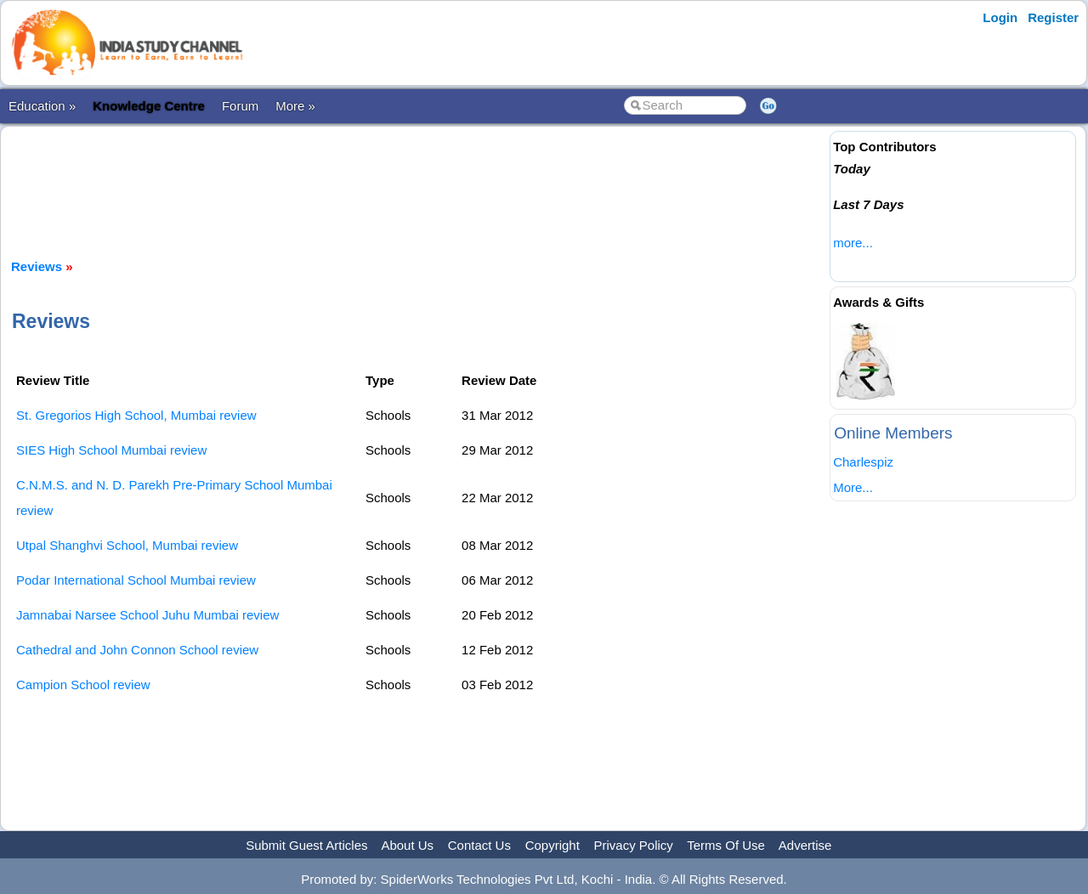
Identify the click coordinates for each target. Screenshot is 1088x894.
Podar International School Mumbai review (136, 580)
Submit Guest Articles (306, 845)
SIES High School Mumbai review (111, 450)
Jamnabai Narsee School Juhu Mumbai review (147, 615)
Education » (42, 106)
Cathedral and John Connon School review (137, 649)
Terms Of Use (726, 845)
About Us (407, 845)
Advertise (805, 845)
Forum (240, 106)
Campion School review (83, 684)
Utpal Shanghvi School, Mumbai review (127, 545)
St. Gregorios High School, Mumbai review (136, 415)
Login (1000, 17)
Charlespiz (863, 462)
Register (1053, 17)
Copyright (552, 845)
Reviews (36, 266)
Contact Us (479, 845)
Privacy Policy (633, 845)
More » (295, 106)
